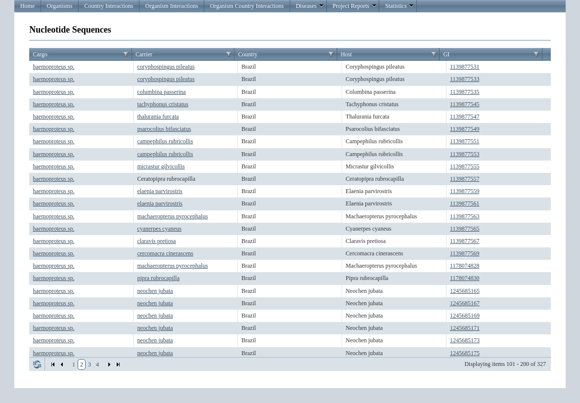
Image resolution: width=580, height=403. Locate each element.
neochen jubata (155, 290)
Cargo (40, 54)
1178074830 (465, 278)
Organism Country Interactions (247, 5)
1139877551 (465, 141)
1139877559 (465, 191)
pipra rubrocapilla (158, 278)
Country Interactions (109, 5)
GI (446, 54)
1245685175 (465, 353)
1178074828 (465, 265)
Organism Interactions (171, 5)
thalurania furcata (157, 116)
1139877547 (465, 116)
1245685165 (465, 290)
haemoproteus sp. (54, 66)
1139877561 (465, 203)
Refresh (37, 364)
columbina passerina (161, 91)
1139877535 (465, 91)
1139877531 (465, 66)
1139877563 (465, 216)
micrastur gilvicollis (160, 166)
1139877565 (465, 228)
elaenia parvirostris (159, 191)
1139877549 (465, 128)
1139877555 (465, 166)
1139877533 (465, 79)
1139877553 (465, 154)
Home (27, 5)
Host (346, 54)
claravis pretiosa (156, 241)
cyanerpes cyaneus (159, 228)
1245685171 (465, 327)
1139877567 (465, 241)
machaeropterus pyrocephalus (172, 216)
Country (247, 54)
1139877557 (465, 178)
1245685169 (465, 315)
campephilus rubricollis (165, 141)
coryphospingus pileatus (165, 66)
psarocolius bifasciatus (164, 128)
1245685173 (465, 340)
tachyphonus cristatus (162, 104)
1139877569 (465, 253)
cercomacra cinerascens (165, 253)
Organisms (60, 5)
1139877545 (465, 104)
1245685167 (465, 303)
